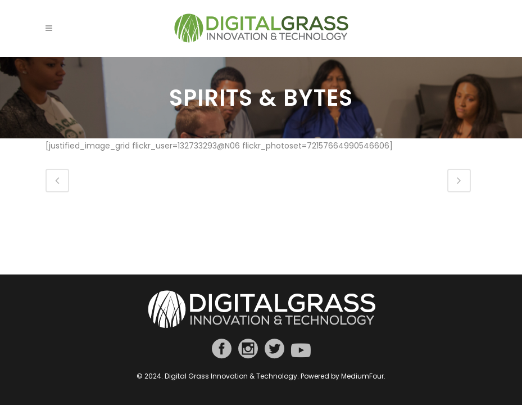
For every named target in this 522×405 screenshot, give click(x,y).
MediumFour (362, 376)
